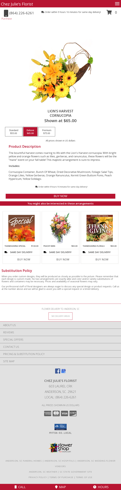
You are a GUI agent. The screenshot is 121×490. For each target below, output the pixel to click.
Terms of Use (84, 477)
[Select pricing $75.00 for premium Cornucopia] (46, 131)
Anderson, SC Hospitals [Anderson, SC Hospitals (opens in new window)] (60, 460)
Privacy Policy (38, 477)
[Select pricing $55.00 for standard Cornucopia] (13, 131)
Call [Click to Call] (20, 487)
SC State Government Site (76, 471)
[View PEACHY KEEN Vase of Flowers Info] (60, 228)
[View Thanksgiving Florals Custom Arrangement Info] (99, 228)
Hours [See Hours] (101, 487)
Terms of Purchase (61, 477)
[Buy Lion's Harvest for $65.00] (60, 196)
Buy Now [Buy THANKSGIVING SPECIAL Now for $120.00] (23, 259)
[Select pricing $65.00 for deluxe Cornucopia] (30, 131)
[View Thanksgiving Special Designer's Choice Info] (21, 228)
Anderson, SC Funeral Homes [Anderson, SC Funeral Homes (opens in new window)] (24, 460)
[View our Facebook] (57, 372)
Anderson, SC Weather (43, 471)
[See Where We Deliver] (60, 315)
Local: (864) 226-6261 (60, 397)
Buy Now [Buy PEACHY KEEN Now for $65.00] (62, 259)
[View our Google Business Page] (63, 372)
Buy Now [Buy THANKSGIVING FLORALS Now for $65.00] (102, 259)
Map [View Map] (60, 487)
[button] (112, 13)
